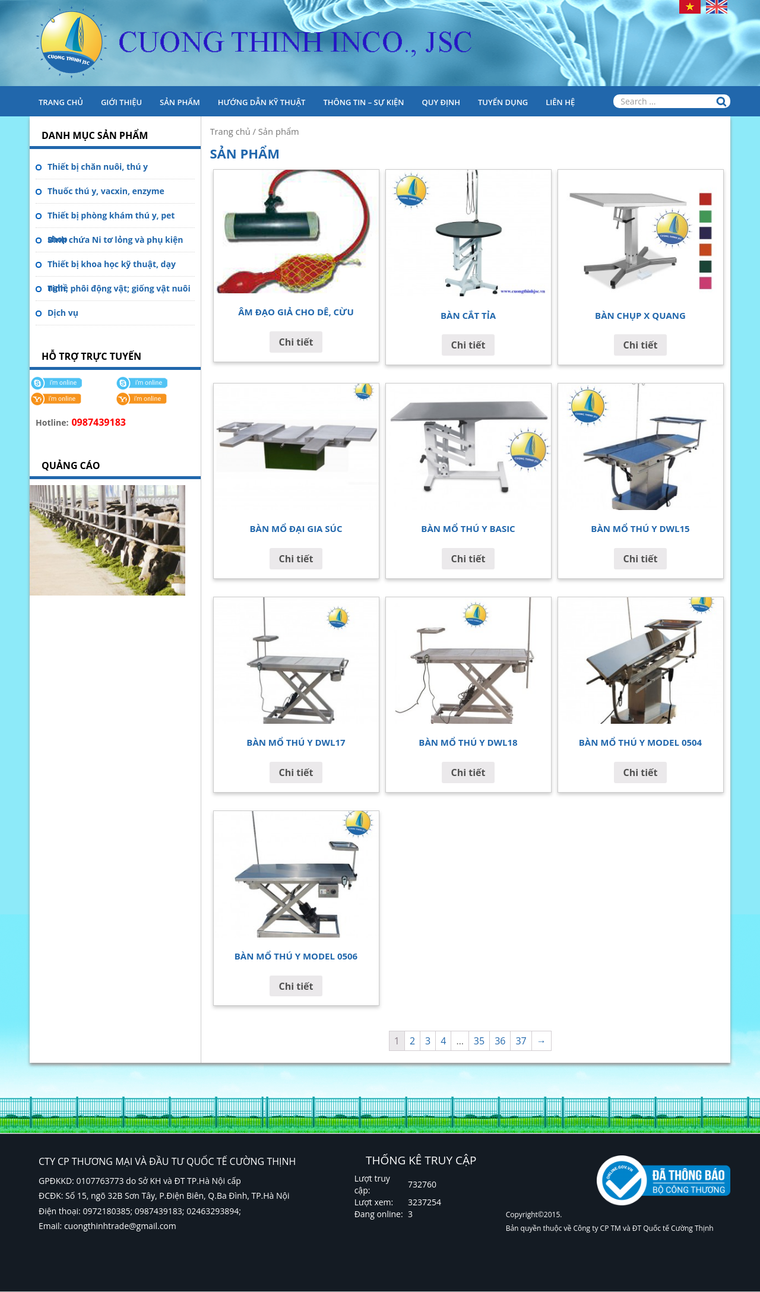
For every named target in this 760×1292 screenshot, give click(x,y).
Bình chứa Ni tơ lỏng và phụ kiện (115, 239)
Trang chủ (61, 102)
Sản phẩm (180, 102)
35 (479, 1040)
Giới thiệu (121, 102)
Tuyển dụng (503, 102)
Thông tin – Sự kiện (363, 102)
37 (520, 1040)
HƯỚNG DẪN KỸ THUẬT (262, 102)
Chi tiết (296, 342)
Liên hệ (560, 102)
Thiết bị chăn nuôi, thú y (98, 166)
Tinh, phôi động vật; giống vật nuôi (119, 288)
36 (500, 1040)
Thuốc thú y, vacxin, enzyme (106, 191)
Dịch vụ (63, 312)
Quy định (441, 102)
